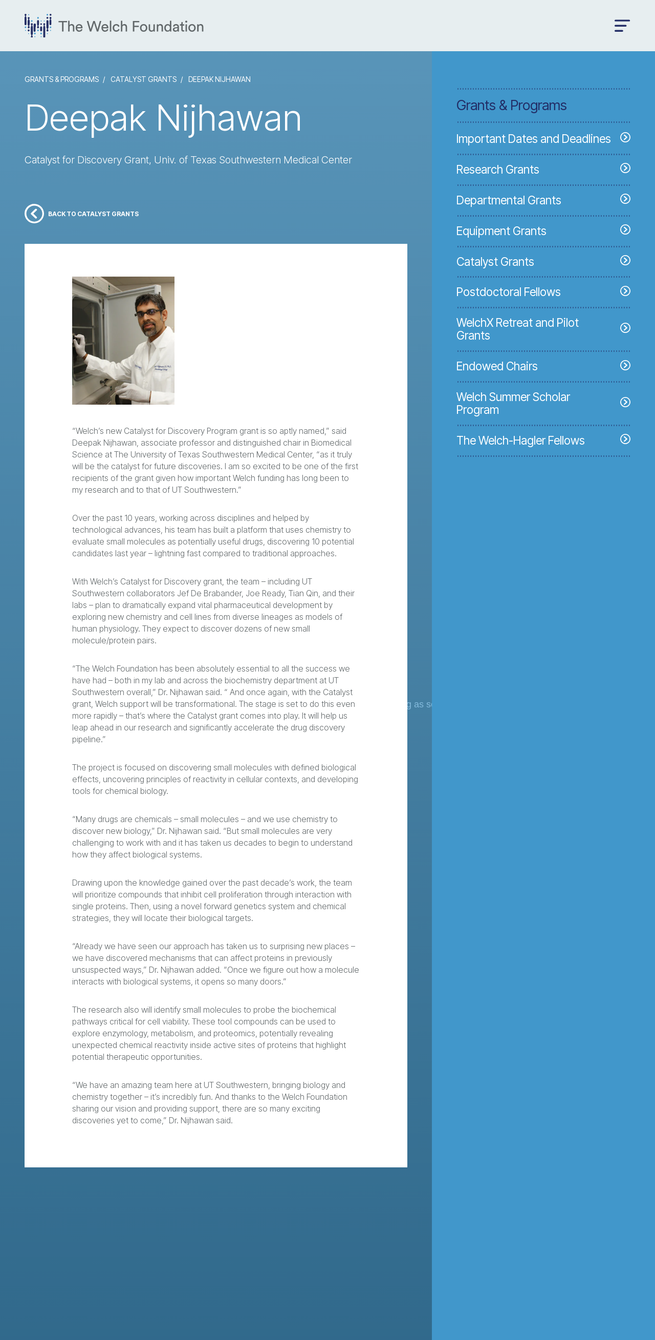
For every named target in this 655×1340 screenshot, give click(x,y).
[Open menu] (622, 26)
